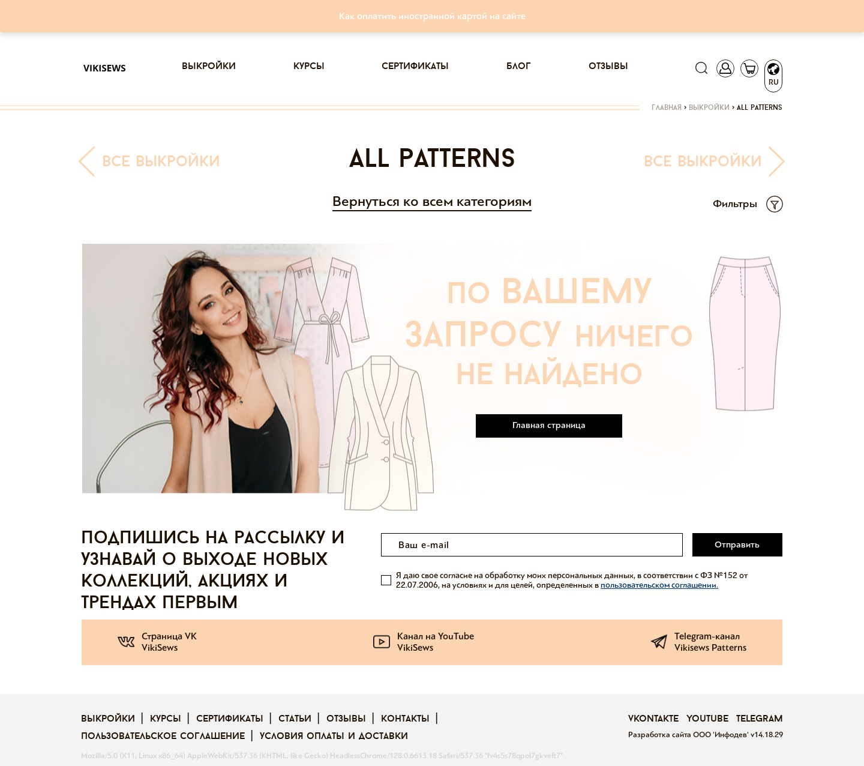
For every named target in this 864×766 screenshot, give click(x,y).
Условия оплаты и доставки (334, 736)
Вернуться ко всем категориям (432, 201)
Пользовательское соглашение (163, 736)
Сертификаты (415, 66)
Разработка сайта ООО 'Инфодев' (689, 735)
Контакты (405, 719)
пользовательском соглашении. (659, 585)
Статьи (294, 719)
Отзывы (608, 66)
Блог (518, 66)
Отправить (737, 544)
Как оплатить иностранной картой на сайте (432, 16)
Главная (667, 108)
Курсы (309, 66)
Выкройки (209, 66)
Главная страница (549, 425)
